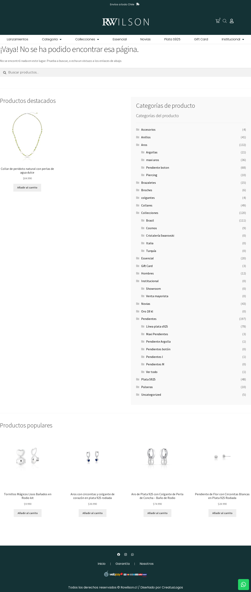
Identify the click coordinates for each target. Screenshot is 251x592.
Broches (146, 190)
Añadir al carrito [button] (27, 187)
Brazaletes (148, 183)
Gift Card (201, 39)
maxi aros (152, 160)
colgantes (148, 198)
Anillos (146, 137)
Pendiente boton (157, 167)
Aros (144, 145)
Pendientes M (155, 364)
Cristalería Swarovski (160, 235)
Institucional (233, 39)
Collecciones (87, 39)
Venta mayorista (157, 296)
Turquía (151, 251)
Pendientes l (154, 357)
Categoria (52, 39)
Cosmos (151, 228)
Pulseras (147, 387)
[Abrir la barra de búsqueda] (225, 21)
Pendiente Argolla (158, 341)
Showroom (153, 289)
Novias (145, 39)
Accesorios (148, 129)
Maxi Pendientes (157, 334)
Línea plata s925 (157, 326)
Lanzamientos (17, 39)
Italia (149, 243)
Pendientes (148, 319)
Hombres (147, 273)
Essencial (120, 39)
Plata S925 (172, 39)
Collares (146, 205)
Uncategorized (151, 394)
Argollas (151, 152)
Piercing (151, 175)
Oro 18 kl (147, 311)
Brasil (150, 220)
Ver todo (151, 372)
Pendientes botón (158, 349)
